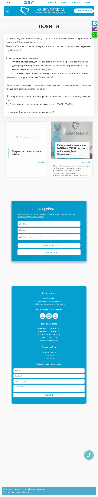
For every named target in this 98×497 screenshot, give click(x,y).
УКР (6, 3)
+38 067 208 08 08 (59, 2)
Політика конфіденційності (16, 491)
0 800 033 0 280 (49, 339)
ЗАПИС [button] (83, 11)
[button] (7, 11)
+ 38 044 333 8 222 (49, 337)
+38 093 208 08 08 (83, 2)
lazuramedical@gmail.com (49, 342)
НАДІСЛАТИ (49, 383)
